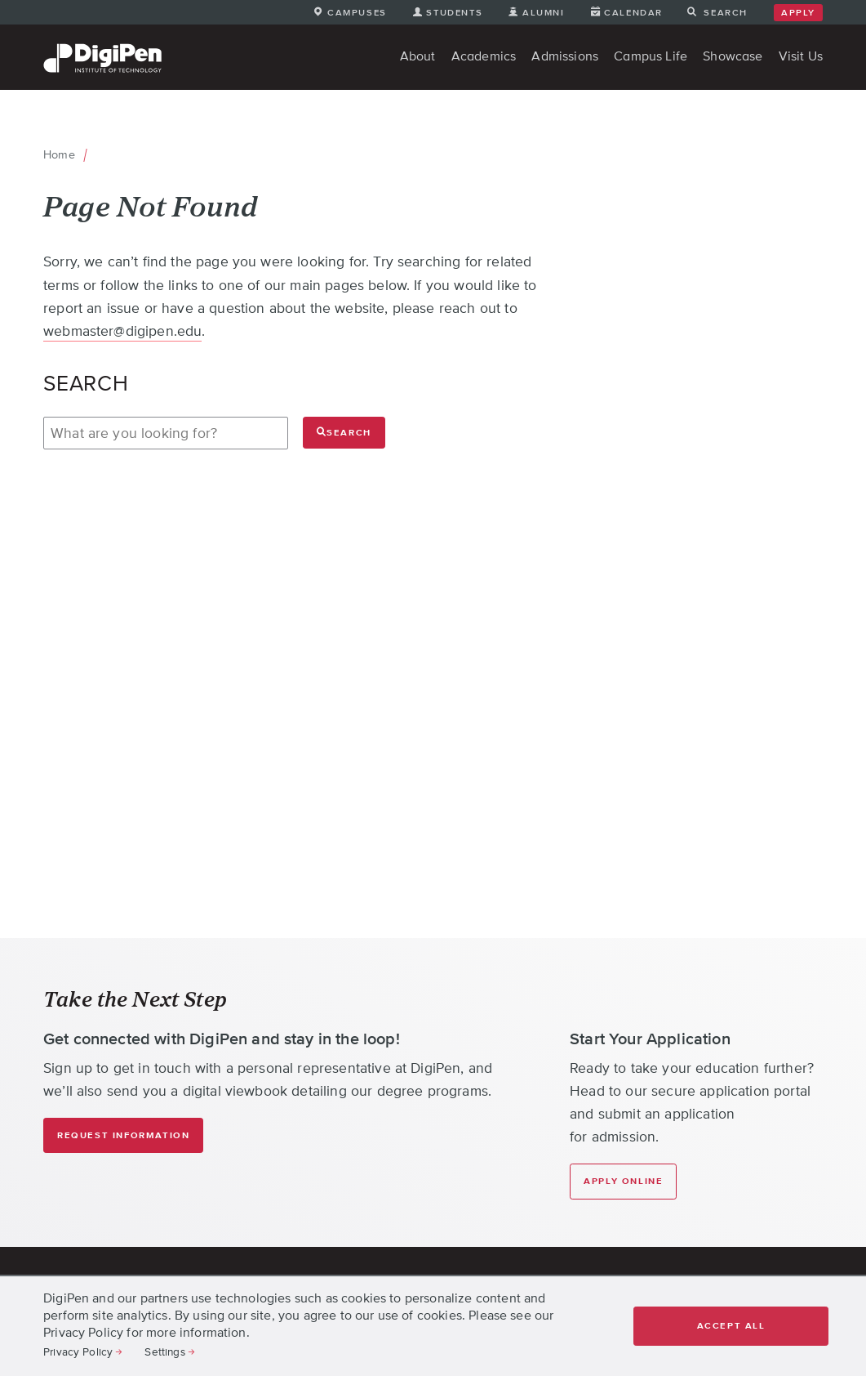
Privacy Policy (78, 1351)
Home (59, 154)
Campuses (357, 12)
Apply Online (623, 1181)
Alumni (543, 12)
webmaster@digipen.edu (122, 331)
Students (454, 12)
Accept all (731, 1325)
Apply (798, 12)
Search (344, 432)
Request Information (123, 1135)
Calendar (633, 12)
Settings (164, 1351)
